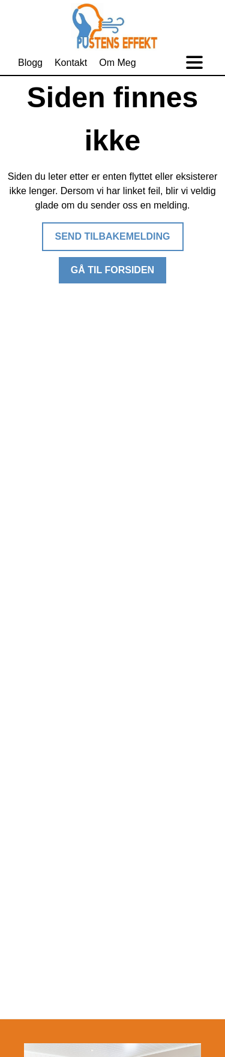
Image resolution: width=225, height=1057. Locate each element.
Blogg (30, 63)
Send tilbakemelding (112, 236)
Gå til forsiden (112, 270)
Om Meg (117, 63)
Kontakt (71, 63)
